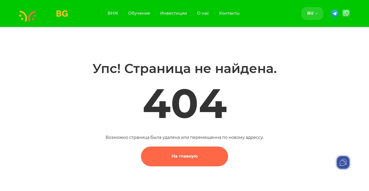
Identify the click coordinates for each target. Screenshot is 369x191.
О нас (203, 13)
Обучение (139, 13)
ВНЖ (113, 13)
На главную (185, 156)
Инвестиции (173, 13)
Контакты (229, 13)
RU (312, 13)
